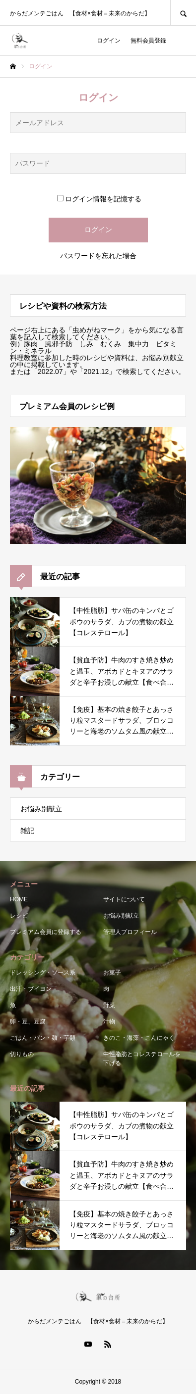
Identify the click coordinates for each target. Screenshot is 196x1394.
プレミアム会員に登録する (45, 932)
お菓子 (112, 972)
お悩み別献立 (41, 809)
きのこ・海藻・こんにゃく (139, 1037)
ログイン (109, 40)
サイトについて (124, 899)
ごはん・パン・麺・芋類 (42, 1037)
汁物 (109, 1021)
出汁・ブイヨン (31, 988)
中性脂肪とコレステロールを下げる (142, 1059)
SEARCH (183, 12)
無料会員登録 (148, 40)
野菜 (109, 1005)
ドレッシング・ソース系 (42, 972)
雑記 (27, 831)
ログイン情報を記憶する (99, 199)
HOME (19, 899)
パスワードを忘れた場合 (98, 256)
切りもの (22, 1054)
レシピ (19, 915)
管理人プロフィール (130, 932)
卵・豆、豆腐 (28, 1021)
